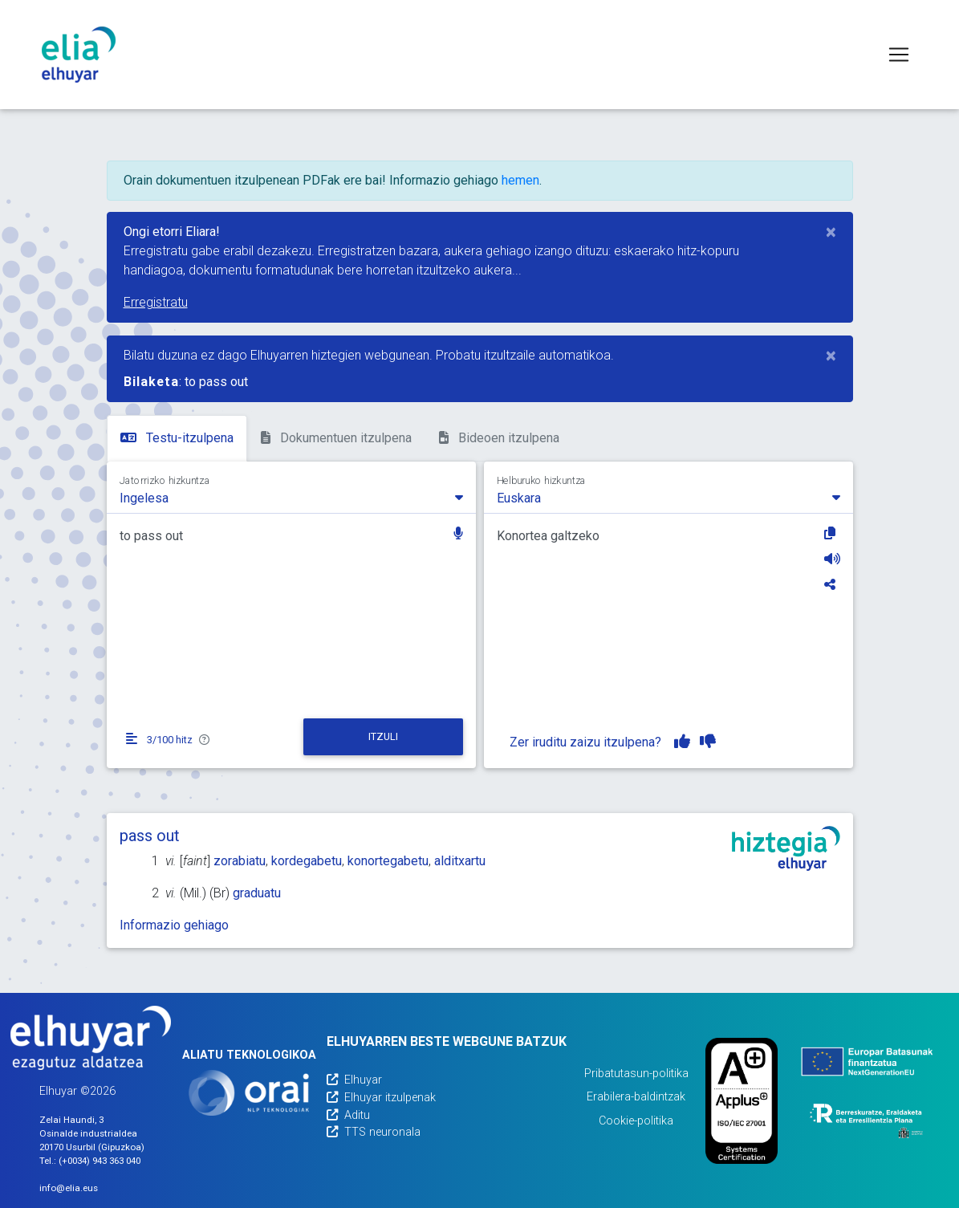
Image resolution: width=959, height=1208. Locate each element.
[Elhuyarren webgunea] (90, 1038)
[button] (458, 535)
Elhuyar (354, 1080)
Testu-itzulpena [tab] (177, 437)
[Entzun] (832, 558)
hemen (520, 180)
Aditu (348, 1115)
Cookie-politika (636, 1121)
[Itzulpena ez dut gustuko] (708, 742)
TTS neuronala (374, 1132)
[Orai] (249, 1093)
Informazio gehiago (174, 925)
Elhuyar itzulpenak (381, 1097)
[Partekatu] (832, 584)
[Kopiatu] (832, 533)
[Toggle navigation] (898, 54)
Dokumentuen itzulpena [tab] (336, 437)
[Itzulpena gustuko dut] (682, 742)
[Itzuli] (383, 736)
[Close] (831, 232)
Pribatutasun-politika (636, 1073)
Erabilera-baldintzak (636, 1097)
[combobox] (291, 497)
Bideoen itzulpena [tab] (499, 437)
